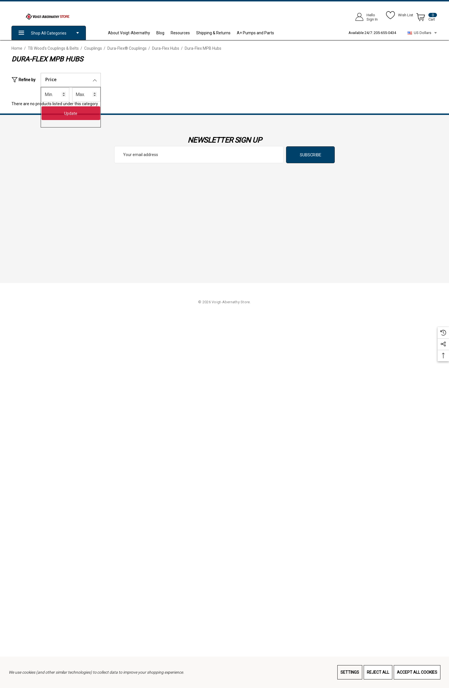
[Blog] (163, 33)
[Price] (70, 80)
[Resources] (183, 33)
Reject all (378, 672)
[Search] (291, 16)
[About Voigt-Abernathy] (132, 33)
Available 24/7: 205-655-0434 (372, 33)
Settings (349, 672)
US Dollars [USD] (422, 33)
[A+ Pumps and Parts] (258, 33)
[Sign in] (365, 17)
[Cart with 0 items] (426, 18)
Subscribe (310, 154)
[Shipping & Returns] (216, 33)
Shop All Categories (49, 33)
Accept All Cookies (417, 672)
